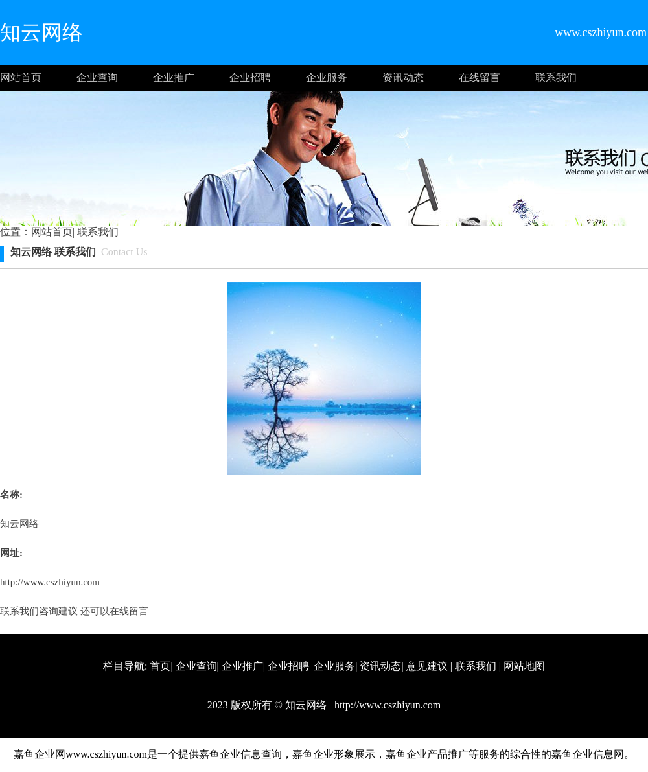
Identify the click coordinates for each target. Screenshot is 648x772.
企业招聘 (250, 77)
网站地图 (524, 666)
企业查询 (97, 77)
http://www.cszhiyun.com (50, 582)
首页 (160, 666)
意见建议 (427, 666)
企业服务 (326, 77)
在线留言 (479, 77)
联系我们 (556, 77)
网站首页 (20, 77)
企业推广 (173, 77)
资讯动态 (403, 77)
